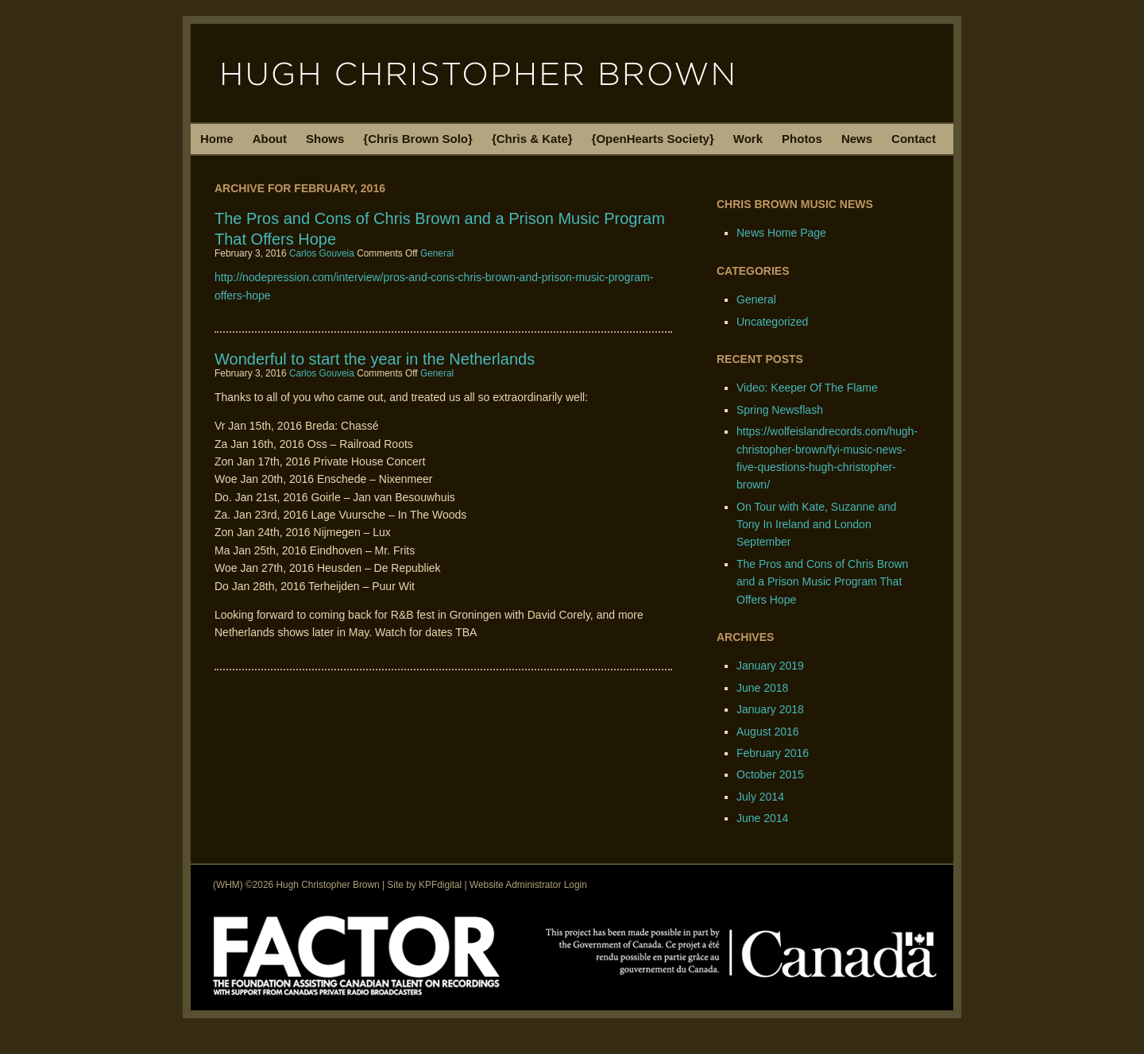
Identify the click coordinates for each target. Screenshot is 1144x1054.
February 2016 (772, 753)
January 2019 (770, 665)
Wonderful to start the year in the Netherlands (374, 359)
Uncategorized (772, 321)
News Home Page (781, 232)
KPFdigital (440, 884)
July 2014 (760, 796)
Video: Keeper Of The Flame (807, 387)
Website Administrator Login (528, 884)
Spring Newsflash (779, 409)
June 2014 (762, 818)
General (437, 253)
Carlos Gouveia (321, 253)
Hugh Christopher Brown (572, 73)
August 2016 (767, 731)
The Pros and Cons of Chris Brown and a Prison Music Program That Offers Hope (822, 582)
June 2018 (762, 687)
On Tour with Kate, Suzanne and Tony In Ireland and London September (816, 524)
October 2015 (770, 774)
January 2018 (770, 709)
